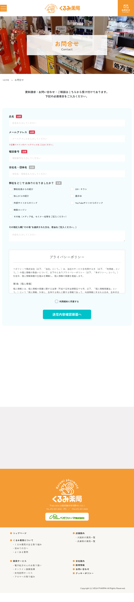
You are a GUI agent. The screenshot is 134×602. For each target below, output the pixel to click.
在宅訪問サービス (24, 581)
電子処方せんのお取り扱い (29, 572)
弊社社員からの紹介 (21, 189)
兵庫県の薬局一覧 (87, 544)
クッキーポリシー (85, 581)
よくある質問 (22, 557)
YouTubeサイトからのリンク (87, 203)
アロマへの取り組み (26, 585)
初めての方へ (22, 552)
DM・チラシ (79, 189)
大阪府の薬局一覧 (87, 540)
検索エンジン (18, 209)
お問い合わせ (83, 576)
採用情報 (80, 571)
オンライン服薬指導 (26, 576)
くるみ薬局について (24, 542)
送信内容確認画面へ (67, 314)
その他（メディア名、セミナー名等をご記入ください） (38, 216)
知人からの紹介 (19, 196)
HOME (6, 80)
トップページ (20, 534)
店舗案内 (80, 534)
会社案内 (80, 566)
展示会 (76, 196)
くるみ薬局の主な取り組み (29, 548)
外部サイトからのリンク (23, 203)
